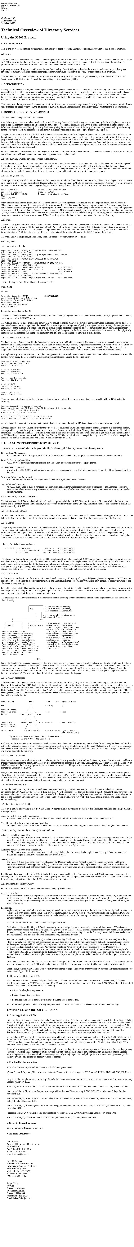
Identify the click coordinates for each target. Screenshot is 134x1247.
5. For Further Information (22, 1104)
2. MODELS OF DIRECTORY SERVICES (25, 112)
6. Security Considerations (21, 1165)
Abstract (6, 54)
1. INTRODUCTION (12, 84)
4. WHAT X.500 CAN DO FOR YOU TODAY (32, 1052)
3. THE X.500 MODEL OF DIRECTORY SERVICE (30, 463)
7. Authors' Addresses (19, 1176)
